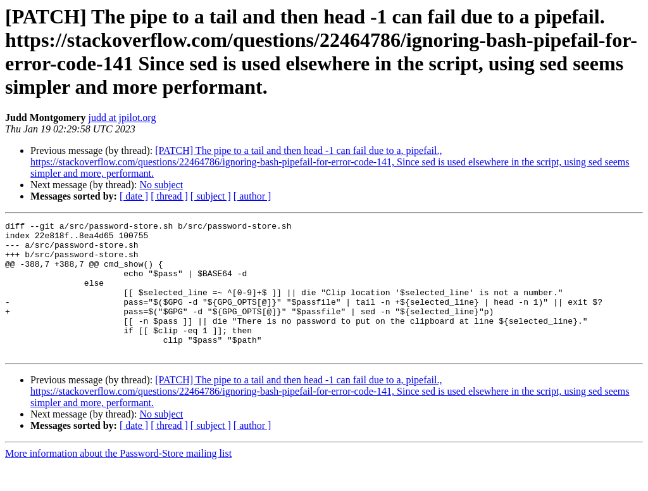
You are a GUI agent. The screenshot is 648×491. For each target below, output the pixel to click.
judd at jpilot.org (122, 117)
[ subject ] (210, 196)
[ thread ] (169, 196)
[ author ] (252, 196)
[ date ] (134, 196)
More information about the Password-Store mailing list (118, 480)
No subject (161, 184)
